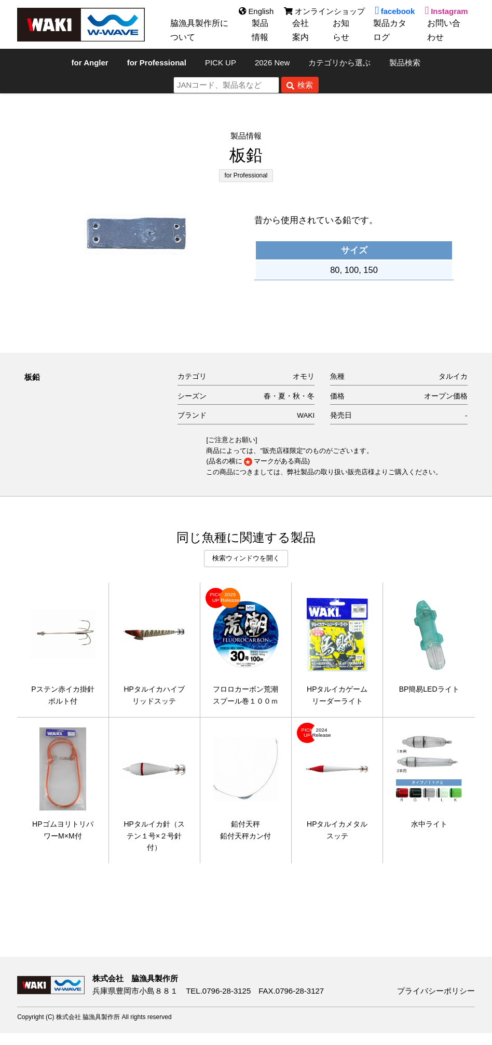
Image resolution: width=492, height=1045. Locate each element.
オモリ (304, 376)
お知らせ (342, 30)
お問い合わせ (445, 30)
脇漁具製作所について (201, 30)
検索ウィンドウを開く (246, 558)
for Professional (245, 175)
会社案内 (302, 30)
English (255, 11)
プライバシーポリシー (436, 1003)
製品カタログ (391, 30)
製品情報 (261, 30)
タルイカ (453, 376)
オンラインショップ (323, 11)
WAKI (306, 415)
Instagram (446, 11)
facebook (394, 11)
